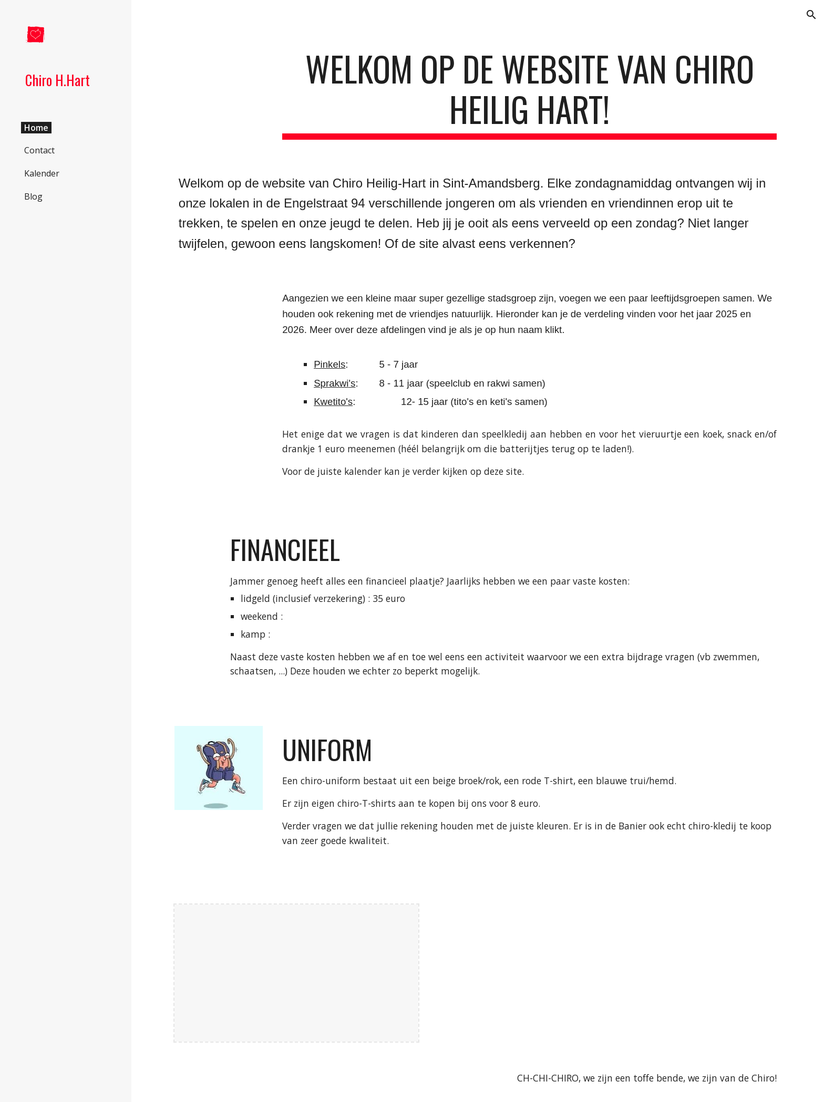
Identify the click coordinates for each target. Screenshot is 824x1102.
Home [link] (36, 127)
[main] (529, 94)
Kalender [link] (41, 173)
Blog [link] (33, 196)
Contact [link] (39, 150)
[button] (811, 14)
